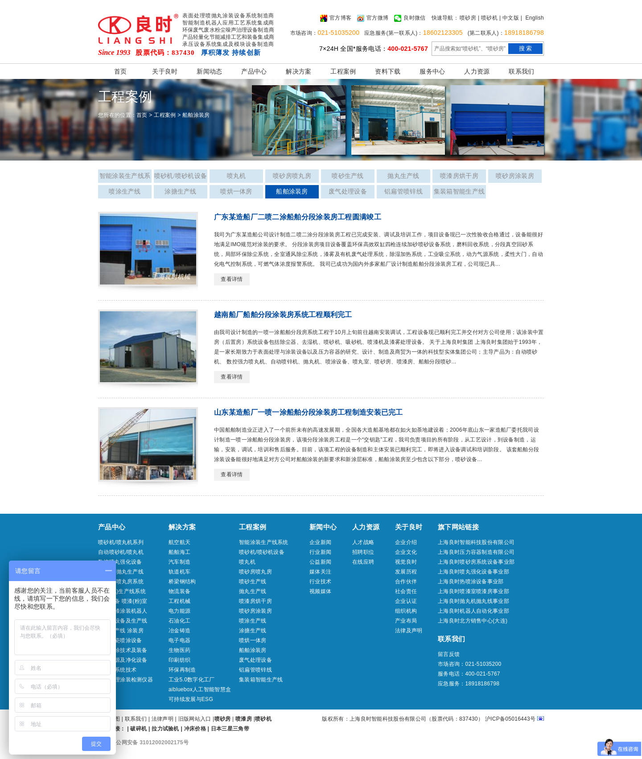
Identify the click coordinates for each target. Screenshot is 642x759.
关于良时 (164, 71)
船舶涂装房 (196, 115)
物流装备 (179, 591)
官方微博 (372, 18)
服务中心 (432, 71)
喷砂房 (468, 18)
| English (532, 18)
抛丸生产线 (403, 176)
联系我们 (521, 71)
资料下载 (387, 71)
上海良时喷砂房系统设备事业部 (476, 562)
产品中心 (254, 71)
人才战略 (363, 542)
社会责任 (406, 591)
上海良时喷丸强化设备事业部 (473, 572)
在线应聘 (363, 562)
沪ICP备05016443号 (510, 719)
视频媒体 (320, 591)
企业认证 (406, 601)
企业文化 (406, 552)
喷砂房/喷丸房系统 (121, 581)
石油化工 (179, 621)
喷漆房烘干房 (459, 176)
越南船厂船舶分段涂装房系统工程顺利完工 (283, 314)
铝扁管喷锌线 (403, 191)
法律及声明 (409, 630)
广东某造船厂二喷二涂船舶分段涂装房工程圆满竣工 (297, 217)
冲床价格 (195, 729)
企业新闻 (320, 542)
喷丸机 (236, 176)
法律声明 (162, 719)
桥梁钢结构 (182, 581)
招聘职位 (363, 552)
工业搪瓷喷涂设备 (120, 640)
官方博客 (335, 18)
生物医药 (179, 650)
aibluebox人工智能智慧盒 (200, 689)
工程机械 (179, 601)
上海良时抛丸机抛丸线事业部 (473, 601)
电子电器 (179, 640)
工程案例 (343, 71)
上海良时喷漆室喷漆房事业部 (473, 591)
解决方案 (298, 71)
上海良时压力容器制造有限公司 (476, 552)
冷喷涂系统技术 (117, 670)
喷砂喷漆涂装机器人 (123, 611)
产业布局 (406, 621)
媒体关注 (320, 572)
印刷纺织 (179, 660)
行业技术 (320, 581)
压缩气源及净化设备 (123, 660)
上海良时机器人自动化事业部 (473, 611)
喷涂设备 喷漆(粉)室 (123, 601)
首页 (120, 71)
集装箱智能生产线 (459, 191)
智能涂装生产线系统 (124, 178)
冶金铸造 (179, 630)
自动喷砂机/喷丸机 (121, 552)
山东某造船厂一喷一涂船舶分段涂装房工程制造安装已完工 (308, 412)
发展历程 (406, 572)
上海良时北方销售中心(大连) (472, 621)
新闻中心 (323, 527)
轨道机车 (179, 572)
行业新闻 (320, 552)
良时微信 (409, 18)
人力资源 (477, 71)
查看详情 (232, 279)
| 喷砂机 (488, 18)
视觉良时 (406, 562)
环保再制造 (182, 670)
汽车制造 (179, 562)
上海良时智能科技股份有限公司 (476, 542)
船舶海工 (179, 552)
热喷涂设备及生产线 (123, 621)
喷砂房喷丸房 (292, 176)
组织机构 (406, 611)
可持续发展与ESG (191, 699)
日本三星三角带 (230, 729)
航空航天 (179, 542)
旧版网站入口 (195, 719)
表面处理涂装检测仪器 (125, 679)
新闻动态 (209, 71)
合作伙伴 (406, 581)
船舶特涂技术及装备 (123, 650)
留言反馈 (449, 654)
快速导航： (445, 18)
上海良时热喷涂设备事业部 (471, 581)
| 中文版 (509, 18)
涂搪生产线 (181, 191)
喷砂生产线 (348, 176)
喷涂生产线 (125, 191)
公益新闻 (320, 562)
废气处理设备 (348, 191)
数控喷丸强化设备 (120, 562)
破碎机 (138, 729)
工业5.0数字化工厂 (192, 679)
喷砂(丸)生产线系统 (122, 591)
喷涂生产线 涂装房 (121, 630)
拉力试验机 (165, 729)
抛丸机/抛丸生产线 (121, 572)
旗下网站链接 (458, 527)
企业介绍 (406, 542)
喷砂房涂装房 (515, 176)
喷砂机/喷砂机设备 (180, 176)
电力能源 (179, 611)
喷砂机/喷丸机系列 (121, 542)
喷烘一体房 (236, 191)
